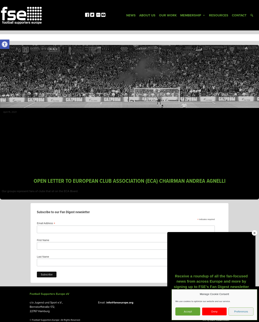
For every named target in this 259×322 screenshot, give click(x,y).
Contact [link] (239, 15)
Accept (188, 311)
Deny (214, 311)
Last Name (43, 256)
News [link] (131, 15)
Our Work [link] (168, 15)
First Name (43, 240)
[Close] (254, 233)
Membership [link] (192, 15)
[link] (4, 44)
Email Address (46, 223)
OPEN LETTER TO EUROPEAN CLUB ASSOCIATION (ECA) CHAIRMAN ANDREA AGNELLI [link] (130, 181)
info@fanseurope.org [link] (119, 302)
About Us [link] (147, 15)
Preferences (241, 311)
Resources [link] (218, 15)
